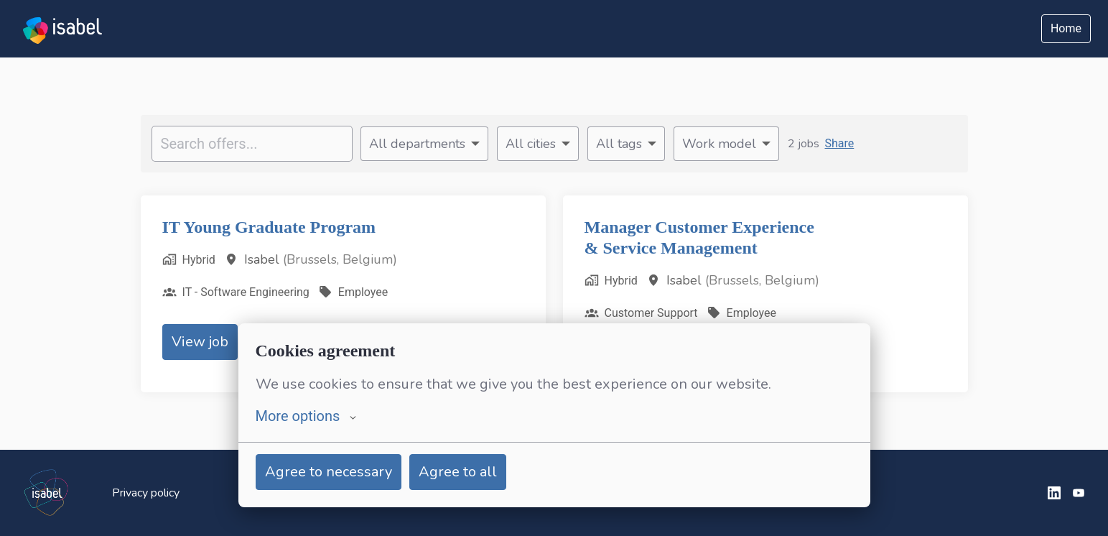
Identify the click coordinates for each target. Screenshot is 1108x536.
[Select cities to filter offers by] (538, 143)
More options (306, 416)
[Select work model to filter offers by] (726, 143)
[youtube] (1078, 493)
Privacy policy (146, 493)
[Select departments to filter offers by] (424, 143)
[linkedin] (1054, 493)
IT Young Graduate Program (274, 227)
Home (1066, 28)
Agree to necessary (328, 471)
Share (840, 143)
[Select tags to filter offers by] (626, 143)
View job (200, 341)
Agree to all (458, 471)
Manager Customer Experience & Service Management (711, 237)
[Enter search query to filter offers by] (252, 143)
